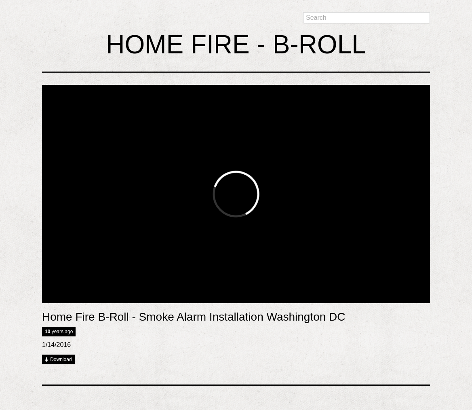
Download (61, 359)
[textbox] (366, 17)
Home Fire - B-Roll (236, 44)
